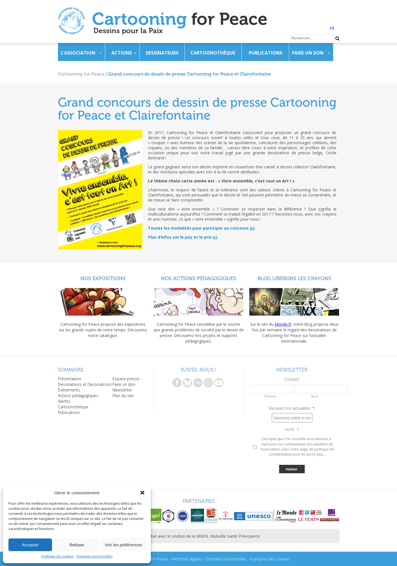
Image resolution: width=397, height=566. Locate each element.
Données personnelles (95, 556)
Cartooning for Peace (81, 74)
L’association (78, 53)
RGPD (292, 429)
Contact (292, 379)
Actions (121, 53)
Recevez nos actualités (292, 408)
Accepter (30, 544)
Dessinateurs (162, 53)
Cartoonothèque (212, 53)
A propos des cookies (270, 559)
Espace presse (126, 378)
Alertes (64, 401)
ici (252, 228)
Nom (315, 396)
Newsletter (122, 390)
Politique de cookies (57, 556)
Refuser (76, 544)
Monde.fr (283, 324)
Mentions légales (187, 559)
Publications (265, 53)
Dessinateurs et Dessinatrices (85, 384)
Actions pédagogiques (78, 395)
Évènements (69, 390)
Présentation (69, 378)
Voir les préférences (123, 544)
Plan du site (123, 395)
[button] (142, 492)
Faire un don (308, 53)
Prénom (270, 396)
